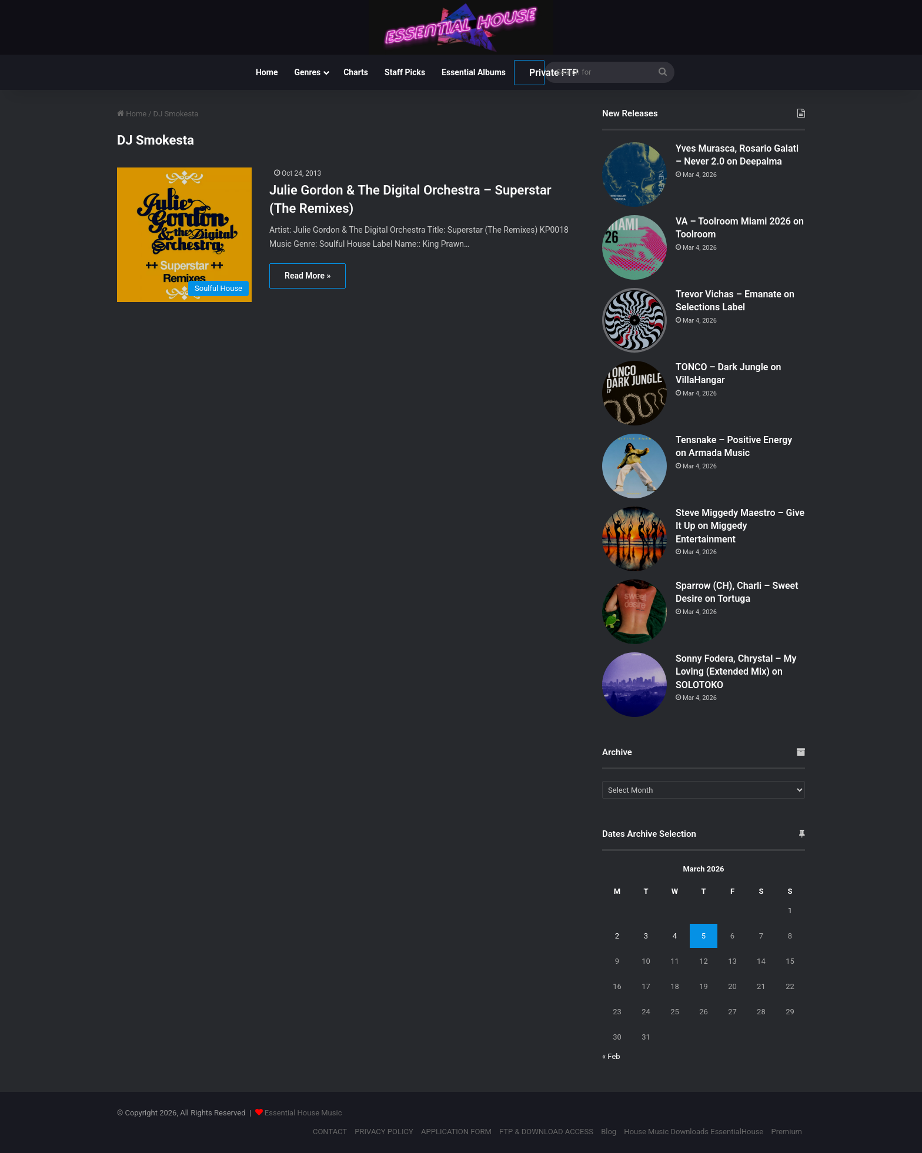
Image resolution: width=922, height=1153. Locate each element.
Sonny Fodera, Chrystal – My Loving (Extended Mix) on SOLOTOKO (736, 672)
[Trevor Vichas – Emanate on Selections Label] (634, 320)
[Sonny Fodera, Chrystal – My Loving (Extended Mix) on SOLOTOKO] (634, 684)
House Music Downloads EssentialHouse (693, 1131)
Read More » (307, 275)
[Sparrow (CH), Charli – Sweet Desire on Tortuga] (634, 611)
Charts (355, 72)
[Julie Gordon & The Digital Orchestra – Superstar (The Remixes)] (186, 234)
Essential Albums (474, 72)
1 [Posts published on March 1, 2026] (790, 910)
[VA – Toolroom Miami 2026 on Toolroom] (634, 247)
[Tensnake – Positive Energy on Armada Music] (634, 466)
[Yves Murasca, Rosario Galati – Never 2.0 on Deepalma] (634, 174)
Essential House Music (303, 1112)
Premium (786, 1131)
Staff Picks (405, 72)
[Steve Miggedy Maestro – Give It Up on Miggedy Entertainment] (634, 539)
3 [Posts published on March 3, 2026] (646, 935)
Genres (307, 72)
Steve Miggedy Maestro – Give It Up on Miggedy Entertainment (740, 526)
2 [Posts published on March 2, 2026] (617, 935)
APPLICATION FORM (456, 1131)
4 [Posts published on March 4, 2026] (675, 935)
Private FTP (536, 72)
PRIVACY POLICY (384, 1131)
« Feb (611, 1056)
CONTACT (330, 1131)
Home (267, 72)
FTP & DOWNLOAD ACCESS (546, 1131)
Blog (608, 1131)
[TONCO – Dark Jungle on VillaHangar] (634, 393)
